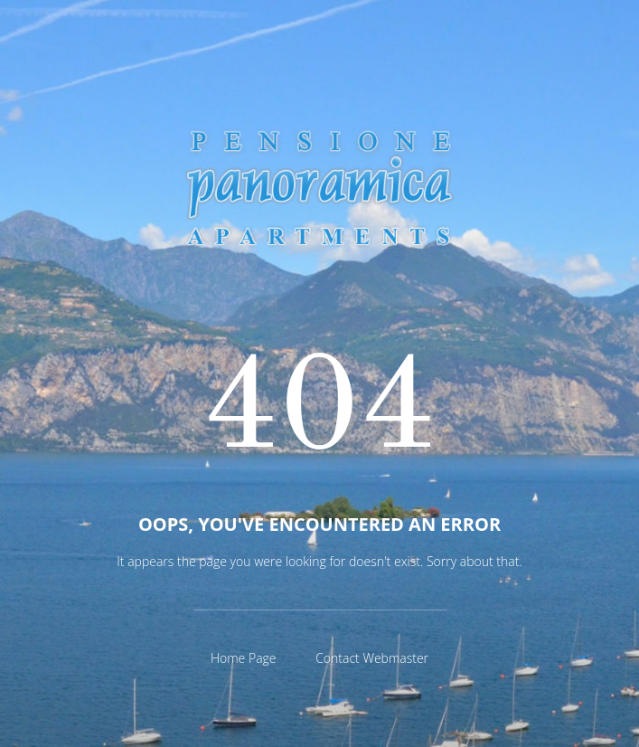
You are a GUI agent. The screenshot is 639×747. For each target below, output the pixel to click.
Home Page (244, 658)
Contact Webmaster (371, 658)
